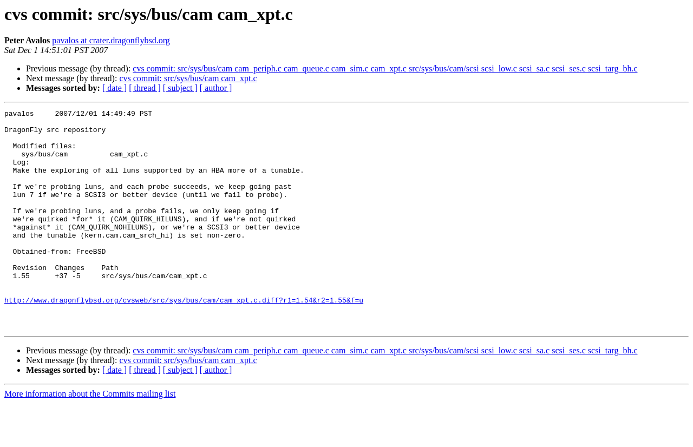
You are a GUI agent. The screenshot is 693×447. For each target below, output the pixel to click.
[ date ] (114, 88)
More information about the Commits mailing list (89, 437)
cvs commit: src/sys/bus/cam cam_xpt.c (188, 78)
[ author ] (216, 88)
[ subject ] (180, 88)
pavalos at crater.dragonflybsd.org (110, 40)
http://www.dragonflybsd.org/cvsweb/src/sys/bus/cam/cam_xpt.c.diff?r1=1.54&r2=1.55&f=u (183, 339)
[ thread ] (145, 88)
